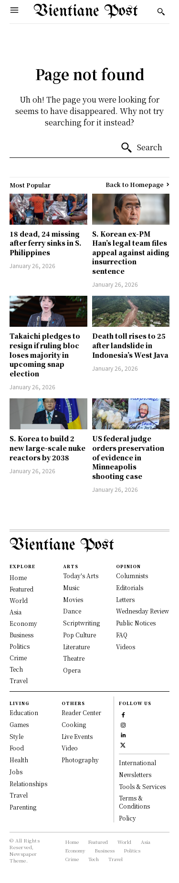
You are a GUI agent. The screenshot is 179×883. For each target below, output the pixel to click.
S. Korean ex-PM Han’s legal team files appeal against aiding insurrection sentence (130, 252)
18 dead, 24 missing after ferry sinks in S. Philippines (46, 243)
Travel (19, 795)
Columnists (132, 575)
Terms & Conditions (134, 802)
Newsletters (135, 774)
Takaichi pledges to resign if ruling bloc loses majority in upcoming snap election (45, 354)
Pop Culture (79, 635)
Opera (72, 670)
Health (19, 760)
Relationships (28, 783)
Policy (127, 818)
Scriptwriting (81, 623)
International (137, 762)
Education (24, 712)
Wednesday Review (142, 611)
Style (16, 736)
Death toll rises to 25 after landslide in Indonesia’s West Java (130, 345)
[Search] (141, 148)
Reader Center (81, 712)
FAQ (121, 635)
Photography (80, 760)
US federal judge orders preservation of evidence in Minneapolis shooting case (128, 457)
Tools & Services (142, 786)
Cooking (74, 724)
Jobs (16, 772)
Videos (125, 647)
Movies (73, 599)
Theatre (73, 658)
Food (17, 748)
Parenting (23, 807)
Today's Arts (80, 575)
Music (71, 587)
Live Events (77, 736)
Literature (76, 647)
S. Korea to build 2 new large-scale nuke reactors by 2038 (47, 448)
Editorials (129, 587)
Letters (125, 599)
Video (70, 748)
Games (19, 724)
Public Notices (136, 623)
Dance (72, 611)
